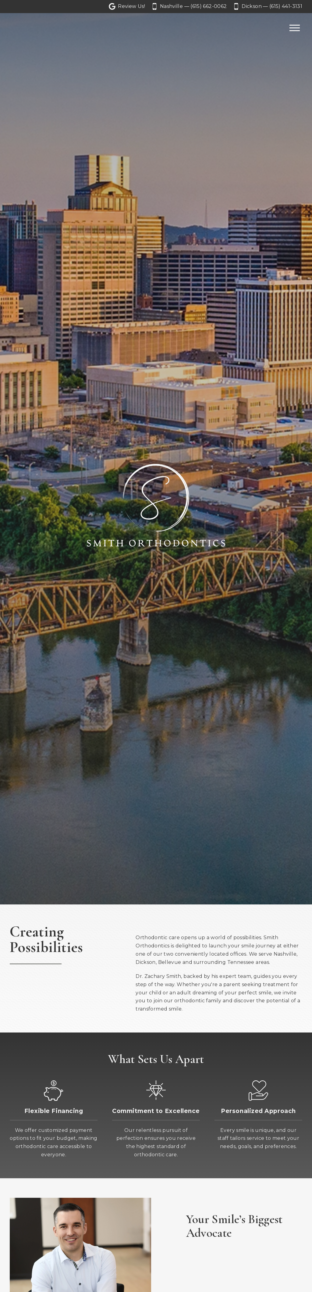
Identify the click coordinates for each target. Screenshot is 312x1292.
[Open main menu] (294, 28)
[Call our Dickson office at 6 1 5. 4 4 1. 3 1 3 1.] (268, 6)
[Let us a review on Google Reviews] (127, 6)
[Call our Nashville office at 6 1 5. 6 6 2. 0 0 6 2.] (189, 6)
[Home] (28, 28)
